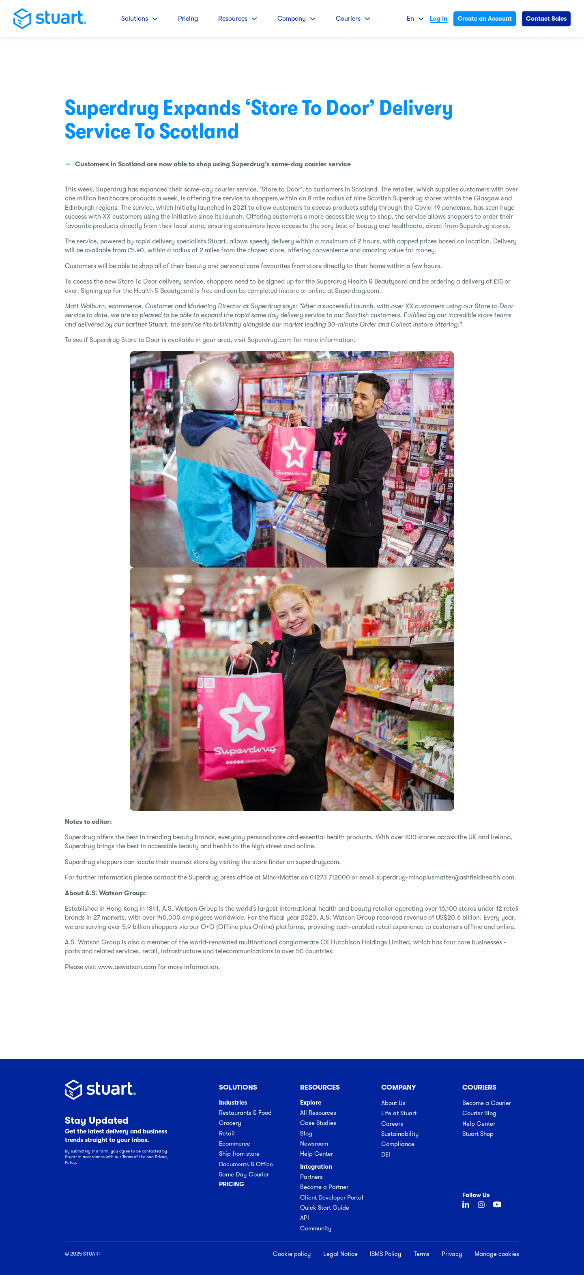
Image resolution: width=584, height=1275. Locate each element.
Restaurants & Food (245, 1112)
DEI (385, 1154)
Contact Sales (546, 18)
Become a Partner (324, 1187)
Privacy (452, 1254)
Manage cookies (496, 1254)
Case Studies (318, 1123)
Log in (438, 18)
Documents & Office (246, 1164)
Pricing (188, 18)
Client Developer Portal (331, 1197)
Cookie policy (292, 1254)
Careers (392, 1123)
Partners (311, 1176)
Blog (306, 1133)
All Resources (318, 1112)
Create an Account (484, 18)
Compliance (397, 1144)
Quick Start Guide (324, 1207)
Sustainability (400, 1133)
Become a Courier (486, 1103)
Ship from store (239, 1153)
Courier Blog (479, 1113)
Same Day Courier (244, 1174)
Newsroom (314, 1143)
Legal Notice (340, 1254)
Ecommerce (234, 1143)
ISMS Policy (386, 1254)
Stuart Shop (478, 1133)
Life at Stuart (399, 1113)
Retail (227, 1133)
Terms (421, 1254)
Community (316, 1228)
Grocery (230, 1123)
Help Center (316, 1153)
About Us (393, 1103)
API (304, 1217)
